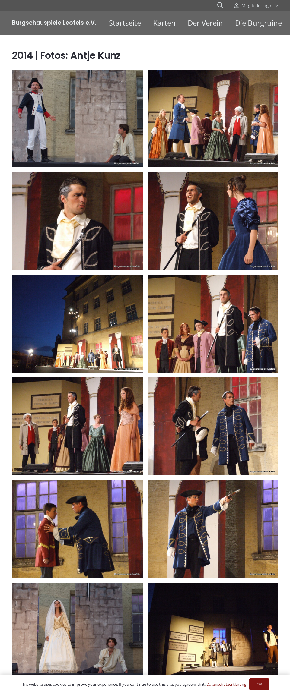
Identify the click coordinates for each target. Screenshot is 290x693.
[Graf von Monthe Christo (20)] (213, 631)
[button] (256, 5)
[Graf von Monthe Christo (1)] (77, 118)
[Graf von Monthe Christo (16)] (213, 426)
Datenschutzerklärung (226, 684)
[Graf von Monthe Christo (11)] (77, 221)
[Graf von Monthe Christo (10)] (213, 118)
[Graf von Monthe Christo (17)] (77, 529)
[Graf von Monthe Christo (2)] (77, 631)
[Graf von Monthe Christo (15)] (77, 426)
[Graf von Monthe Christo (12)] (213, 221)
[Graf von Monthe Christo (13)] (77, 324)
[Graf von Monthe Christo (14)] (213, 324)
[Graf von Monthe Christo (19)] (213, 529)
